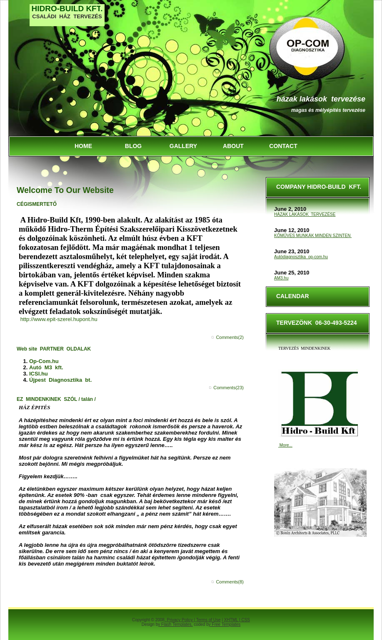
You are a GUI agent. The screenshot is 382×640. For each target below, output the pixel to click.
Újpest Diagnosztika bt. (60, 380)
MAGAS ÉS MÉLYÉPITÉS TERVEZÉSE (328, 110)
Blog (133, 146)
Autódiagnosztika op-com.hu (301, 257)
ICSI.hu (38, 374)
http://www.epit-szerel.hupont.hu (58, 319)
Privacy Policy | (181, 620)
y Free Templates (225, 624)
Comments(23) (228, 387)
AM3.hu (281, 278)
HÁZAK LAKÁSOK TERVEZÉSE (321, 99)
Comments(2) (230, 337)
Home (83, 146)
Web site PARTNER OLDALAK (54, 349)
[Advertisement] (64, 79)
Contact (283, 146)
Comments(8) (230, 581)
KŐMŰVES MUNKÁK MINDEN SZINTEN (313, 235)
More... (286, 445)
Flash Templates (176, 624)
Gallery (183, 146)
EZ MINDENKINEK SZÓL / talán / (56, 399)
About (233, 146)
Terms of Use (208, 620)
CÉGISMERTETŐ (37, 204)
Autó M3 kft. (46, 367)
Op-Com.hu (44, 361)
